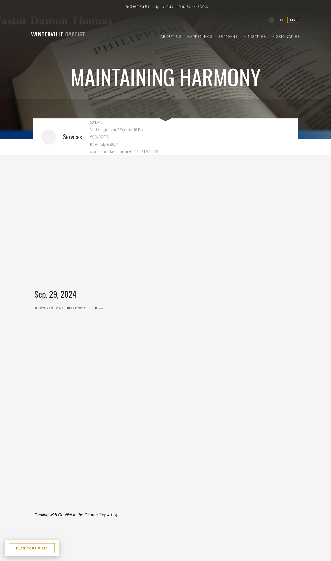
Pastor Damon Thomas (51, 308)
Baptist (58, 34)
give (293, 20)
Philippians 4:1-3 (80, 308)
